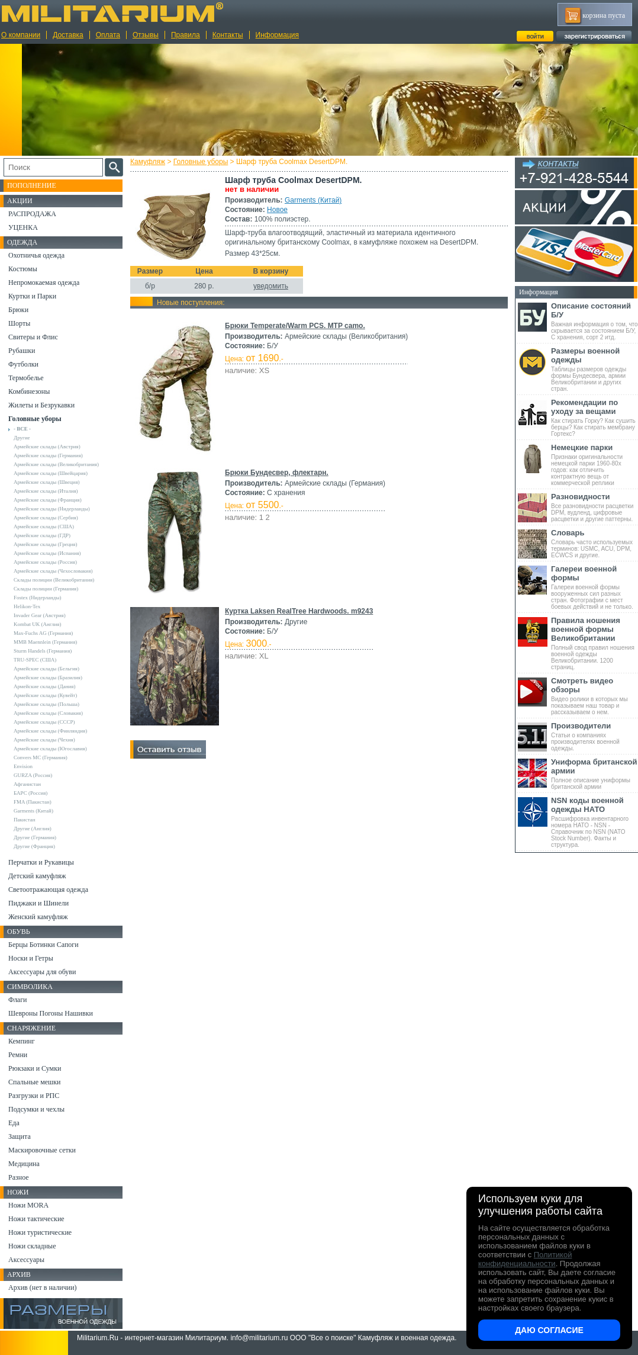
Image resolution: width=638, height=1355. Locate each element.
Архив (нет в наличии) (42, 1287)
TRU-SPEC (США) (35, 660)
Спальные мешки (34, 1082)
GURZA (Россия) (33, 775)
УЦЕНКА (23, 227)
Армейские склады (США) (44, 526)
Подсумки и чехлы (36, 1109)
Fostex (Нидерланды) (37, 598)
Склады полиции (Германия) (46, 589)
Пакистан (25, 820)
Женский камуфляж (37, 917)
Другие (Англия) (32, 828)
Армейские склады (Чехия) (44, 740)
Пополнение (31, 185)
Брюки (18, 310)
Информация (277, 35)
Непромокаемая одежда (43, 282)
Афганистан (27, 784)
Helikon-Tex (27, 606)
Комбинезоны (29, 391)
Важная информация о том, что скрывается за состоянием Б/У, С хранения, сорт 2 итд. (594, 321)
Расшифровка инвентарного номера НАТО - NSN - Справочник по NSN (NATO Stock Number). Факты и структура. (594, 822)
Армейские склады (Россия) (45, 562)
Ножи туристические (40, 1232)
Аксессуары (26, 1260)
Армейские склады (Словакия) (48, 713)
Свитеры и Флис (33, 337)
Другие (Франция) (34, 846)
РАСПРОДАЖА (32, 214)
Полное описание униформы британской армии (594, 773)
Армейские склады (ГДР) (42, 535)
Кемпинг (21, 1041)
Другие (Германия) (35, 837)
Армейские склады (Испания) (47, 553)
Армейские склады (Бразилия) (48, 677)
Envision (23, 766)
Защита (19, 1136)
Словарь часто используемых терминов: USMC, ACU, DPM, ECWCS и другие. (594, 543)
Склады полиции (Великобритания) (54, 580)
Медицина (24, 1164)
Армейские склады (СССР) (44, 722)
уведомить (270, 286)
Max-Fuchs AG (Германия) (43, 633)
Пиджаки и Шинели (38, 903)
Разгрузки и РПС (33, 1095)
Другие (22, 438)
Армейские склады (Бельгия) (46, 669)
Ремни (17, 1055)
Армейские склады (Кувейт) (45, 695)
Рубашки (21, 350)
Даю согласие (549, 1330)
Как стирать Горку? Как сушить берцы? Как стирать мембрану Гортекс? (594, 417)
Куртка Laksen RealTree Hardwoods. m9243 (299, 611)
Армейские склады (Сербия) (46, 518)
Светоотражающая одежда (48, 889)
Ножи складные (32, 1246)
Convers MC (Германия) (40, 757)
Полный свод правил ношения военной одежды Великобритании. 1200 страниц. (594, 643)
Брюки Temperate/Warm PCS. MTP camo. (295, 326)
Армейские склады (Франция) (48, 500)
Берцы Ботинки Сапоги (43, 944)
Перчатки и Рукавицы (41, 862)
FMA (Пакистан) (32, 802)
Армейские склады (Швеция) (47, 482)
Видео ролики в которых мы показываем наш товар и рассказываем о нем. (594, 695)
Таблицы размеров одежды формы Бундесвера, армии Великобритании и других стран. (594, 369)
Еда (14, 1123)
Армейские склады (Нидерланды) (52, 509)
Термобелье (26, 378)
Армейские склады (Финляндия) (50, 731)
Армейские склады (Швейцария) (51, 473)
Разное (18, 1177)
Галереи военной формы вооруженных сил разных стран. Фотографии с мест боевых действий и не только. (594, 587)
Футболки (23, 364)
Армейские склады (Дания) (44, 686)
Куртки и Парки (32, 296)
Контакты (227, 35)
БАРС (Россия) (30, 793)
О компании (20, 35)
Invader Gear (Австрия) (40, 615)
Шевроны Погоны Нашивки (50, 1013)
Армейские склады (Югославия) (50, 749)
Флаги (17, 1000)
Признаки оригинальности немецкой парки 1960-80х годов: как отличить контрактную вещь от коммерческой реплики (594, 464)
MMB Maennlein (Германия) (45, 642)
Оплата (108, 35)
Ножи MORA (28, 1205)
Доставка (68, 35)
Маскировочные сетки (42, 1150)
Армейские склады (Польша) (46, 704)
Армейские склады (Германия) (48, 455)
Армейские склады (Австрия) (47, 446)
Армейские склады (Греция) (45, 544)
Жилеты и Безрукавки (41, 405)
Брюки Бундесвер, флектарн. (276, 472)
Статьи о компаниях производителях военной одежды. (594, 736)
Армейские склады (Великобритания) (56, 464)
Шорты (19, 323)
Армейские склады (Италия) (46, 491)
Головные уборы (200, 162)
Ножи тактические (36, 1219)
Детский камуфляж (37, 876)
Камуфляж (147, 162)
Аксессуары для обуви (42, 972)
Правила (185, 35)
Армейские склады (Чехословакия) (53, 571)
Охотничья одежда (36, 255)
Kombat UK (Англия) (38, 624)
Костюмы (22, 269)
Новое (277, 210)
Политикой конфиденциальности (525, 1259)
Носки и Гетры (30, 958)
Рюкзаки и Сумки (34, 1068)
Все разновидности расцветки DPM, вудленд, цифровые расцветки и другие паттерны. (594, 507)
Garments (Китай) (313, 200)
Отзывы (146, 35)
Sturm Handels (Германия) (43, 651)
